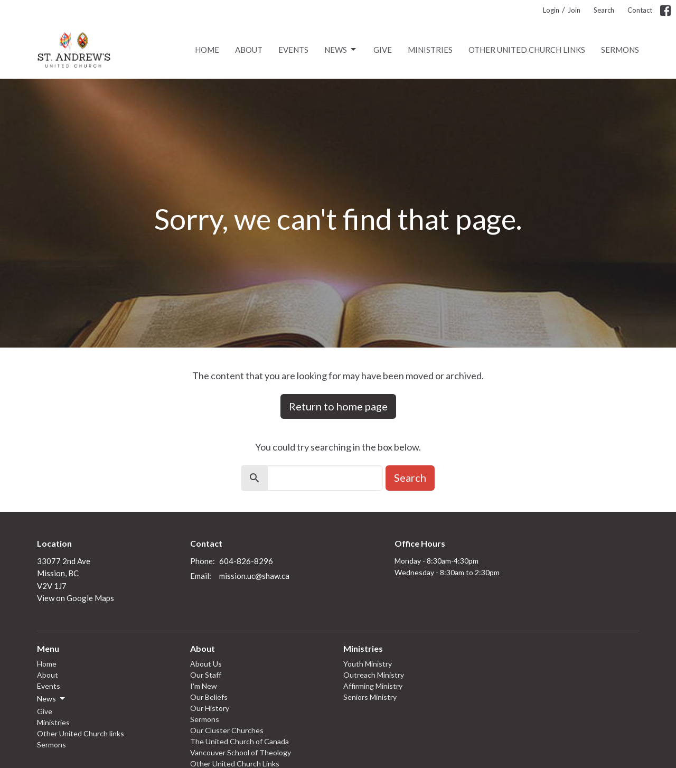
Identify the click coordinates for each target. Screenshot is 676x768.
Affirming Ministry (372, 685)
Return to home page (338, 406)
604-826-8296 (246, 561)
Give (382, 49)
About (248, 49)
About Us (206, 663)
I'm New (203, 685)
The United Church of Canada (239, 741)
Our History (209, 708)
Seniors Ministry (370, 696)
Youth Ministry (367, 663)
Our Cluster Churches (227, 730)
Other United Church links (526, 49)
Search (604, 10)
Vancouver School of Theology (240, 752)
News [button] (52, 699)
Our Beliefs (209, 696)
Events (293, 49)
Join (574, 10)
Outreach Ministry (373, 674)
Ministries (430, 49)
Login (551, 10)
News (341, 49)
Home (207, 49)
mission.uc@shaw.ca (254, 575)
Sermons (620, 49)
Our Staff (205, 674)
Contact (639, 10)
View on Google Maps (75, 598)
